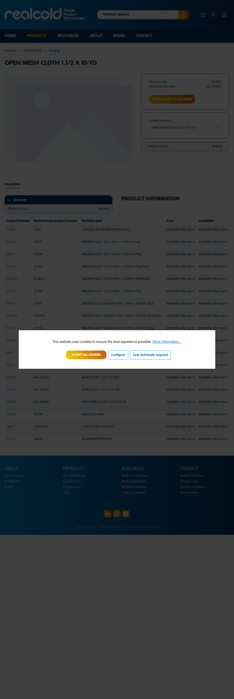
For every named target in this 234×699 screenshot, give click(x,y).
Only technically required (150, 355)
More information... (167, 342)
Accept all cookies (86, 354)
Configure (118, 355)
